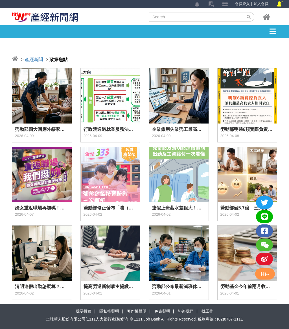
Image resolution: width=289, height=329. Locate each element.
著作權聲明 (136, 311)
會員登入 (242, 4)
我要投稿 (83, 311)
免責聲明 (162, 311)
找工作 (207, 311)
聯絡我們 (186, 311)
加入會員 (261, 4)
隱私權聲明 (109, 311)
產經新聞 (34, 59)
